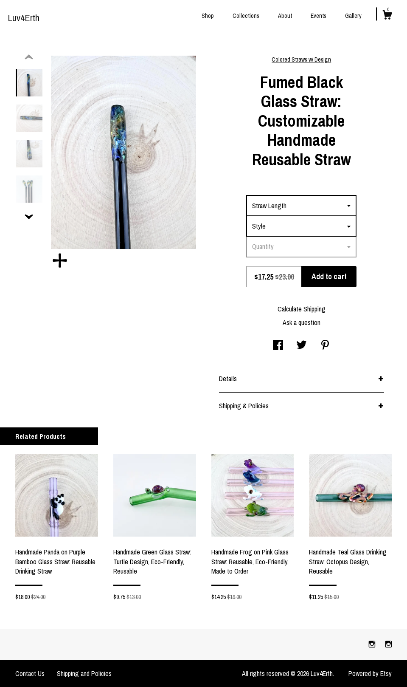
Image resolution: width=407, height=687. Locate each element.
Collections (246, 16)
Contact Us (30, 673)
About (285, 16)
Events (318, 16)
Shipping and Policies (84, 673)
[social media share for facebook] (278, 346)
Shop (208, 16)
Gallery (353, 16)
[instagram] (373, 644)
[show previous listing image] (29, 57)
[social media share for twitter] (301, 346)
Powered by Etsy (370, 673)
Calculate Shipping (302, 309)
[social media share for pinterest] (325, 346)
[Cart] (387, 16)
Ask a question (301, 322)
